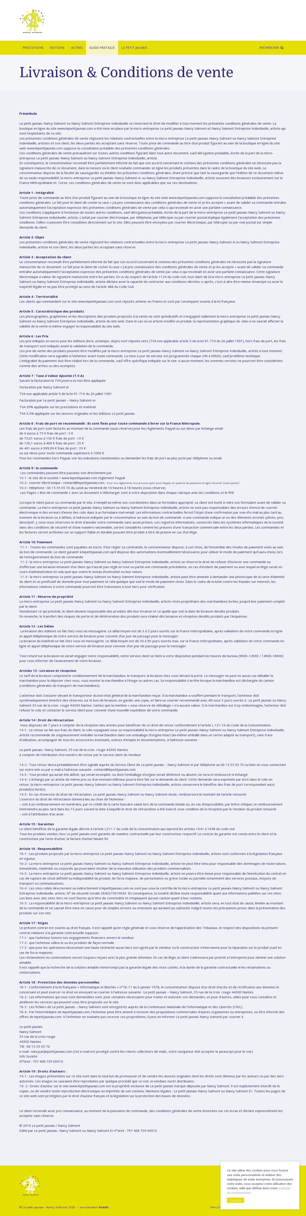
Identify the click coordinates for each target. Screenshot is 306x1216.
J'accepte (235, 1200)
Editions (57, 47)
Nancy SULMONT (220, 1207)
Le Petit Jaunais (134, 47)
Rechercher (269, 47)
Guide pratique (102, 47)
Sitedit (104, 1207)
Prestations (33, 47)
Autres (77, 47)
